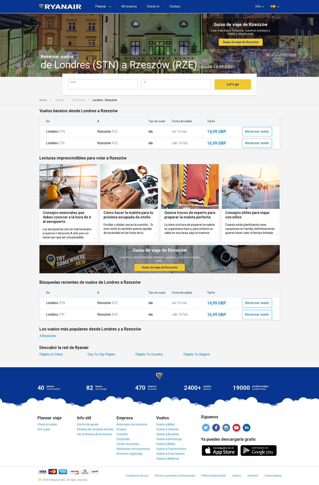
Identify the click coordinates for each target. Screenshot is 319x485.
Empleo (121, 429)
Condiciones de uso (137, 475)
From (73, 82)
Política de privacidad (213, 475)
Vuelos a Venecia (167, 429)
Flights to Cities (51, 354)
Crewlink (122, 434)
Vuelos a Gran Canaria (170, 453)
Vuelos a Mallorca (167, 458)
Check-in (153, 6)
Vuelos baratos (273, 475)
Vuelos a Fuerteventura (171, 448)
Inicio (43, 100)
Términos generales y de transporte (175, 475)
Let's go (233, 84)
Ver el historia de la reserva (94, 434)
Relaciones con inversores (133, 448)
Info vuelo (43, 429)
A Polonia (78, 100)
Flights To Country (149, 354)
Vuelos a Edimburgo (169, 439)
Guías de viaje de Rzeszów (240, 42)
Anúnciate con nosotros (132, 424)
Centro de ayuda (87, 424)
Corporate (123, 439)
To (144, 82)
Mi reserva (129, 6)
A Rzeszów (47, 336)
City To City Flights (101, 354)
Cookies (236, 475)
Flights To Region (197, 354)
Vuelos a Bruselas (167, 434)
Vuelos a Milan (165, 424)
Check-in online (47, 424)
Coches (174, 6)
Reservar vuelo (257, 131)
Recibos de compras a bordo (95, 429)
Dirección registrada (129, 453)
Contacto (253, 475)
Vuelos (59, 100)
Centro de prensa (128, 444)
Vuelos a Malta (165, 444)
